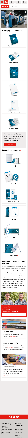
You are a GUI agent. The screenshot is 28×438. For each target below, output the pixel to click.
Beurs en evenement (19, 431)
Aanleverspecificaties (6, 432)
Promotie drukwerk (19, 429)
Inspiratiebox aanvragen (6, 429)
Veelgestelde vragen (6, 430)
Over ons (3, 426)
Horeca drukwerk (18, 432)
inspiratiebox (13, 336)
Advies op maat (4, 427)
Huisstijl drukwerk (19, 428)
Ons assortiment (18, 437)
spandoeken (19, 270)
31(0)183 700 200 (6, 309)
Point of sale (17, 435)
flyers (14, 270)
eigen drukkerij (10, 347)
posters (12, 272)
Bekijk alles (10, 144)
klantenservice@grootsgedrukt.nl (10, 311)
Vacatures (3, 433)
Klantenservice (14, 314)
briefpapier (6, 272)
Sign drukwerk (18, 434)
